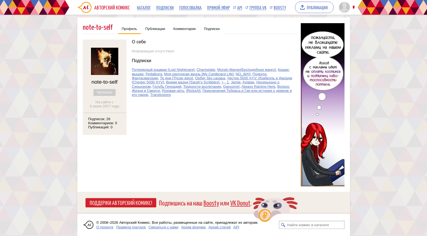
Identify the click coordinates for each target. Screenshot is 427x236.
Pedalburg (154, 74)
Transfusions (160, 95)
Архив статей (219, 227)
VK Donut (240, 202)
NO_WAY (243, 74)
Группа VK (257, 7)
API (239, 7)
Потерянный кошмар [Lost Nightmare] (163, 70)
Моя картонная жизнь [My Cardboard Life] (199, 74)
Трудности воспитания (202, 86)
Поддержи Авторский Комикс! (121, 202)
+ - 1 (225, 82)
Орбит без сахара (210, 78)
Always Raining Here (258, 86)
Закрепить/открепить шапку (354, 7)
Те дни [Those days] (176, 78)
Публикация (317, 7)
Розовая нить (173, 91)
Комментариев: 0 (102, 123)
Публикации (155, 29)
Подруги (259, 74)
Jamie (236, 82)
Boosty (280, 7)
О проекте (105, 227)
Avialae (248, 82)
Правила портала (131, 227)
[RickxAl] (193, 91)
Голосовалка (190, 7)
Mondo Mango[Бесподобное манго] (246, 70)
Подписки (165, 7)
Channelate (205, 70)
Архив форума (193, 227)
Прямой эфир (218, 7)
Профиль (129, 29)
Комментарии (184, 29)
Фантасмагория (145, 78)
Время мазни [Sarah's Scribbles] (193, 82)
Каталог (144, 7)
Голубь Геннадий (166, 86)
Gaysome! (231, 86)
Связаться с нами (163, 227)
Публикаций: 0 (100, 127)
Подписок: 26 (99, 119)
